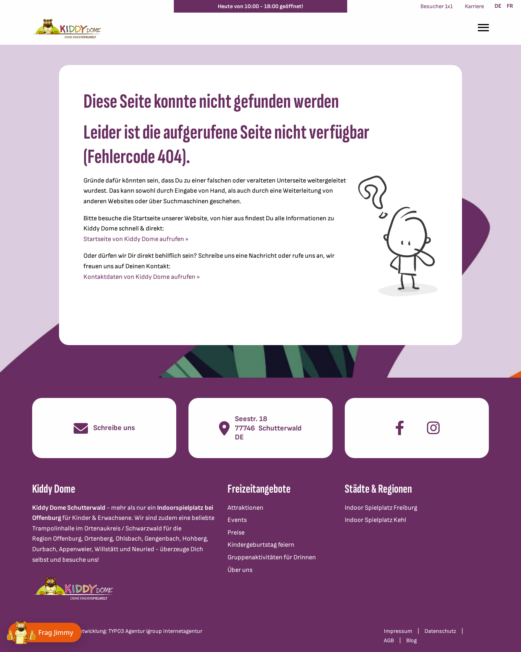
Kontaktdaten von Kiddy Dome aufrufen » (141, 277)
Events (237, 520)
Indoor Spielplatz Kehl (375, 520)
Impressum (398, 631)
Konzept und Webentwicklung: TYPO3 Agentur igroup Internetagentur (117, 631)
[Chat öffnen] (44, 632)
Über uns (240, 570)
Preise (236, 533)
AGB (389, 640)
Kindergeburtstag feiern (261, 545)
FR (510, 5)
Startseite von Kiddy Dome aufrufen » (135, 239)
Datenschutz (440, 631)
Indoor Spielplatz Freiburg (381, 508)
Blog (411, 640)
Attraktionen (245, 508)
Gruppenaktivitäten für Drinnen (272, 557)
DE (498, 5)
